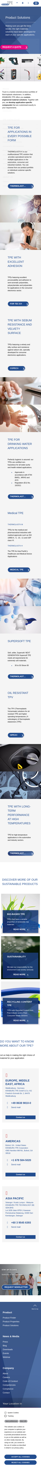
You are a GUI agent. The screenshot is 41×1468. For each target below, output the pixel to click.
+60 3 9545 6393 (21, 1222)
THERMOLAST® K (18, 186)
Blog (5, 1342)
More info (23, 1421)
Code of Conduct (10, 1378)
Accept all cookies (20, 1457)
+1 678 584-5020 (21, 1160)
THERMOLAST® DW (19, 496)
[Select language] (29, 3)
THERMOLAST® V (18, 853)
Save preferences (11, 1421)
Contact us (20, 1117)
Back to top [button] (35, 1307)
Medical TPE (16, 570)
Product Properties (11, 1318)
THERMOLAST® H (15, 546)
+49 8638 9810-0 (21, 1103)
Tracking (10, 1416)
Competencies (9, 1382)
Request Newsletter (16, 1287)
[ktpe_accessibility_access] (17, 3)
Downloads (8, 1346)
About (5, 1370)
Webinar (6, 1354)
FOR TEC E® (16, 304)
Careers (6, 1374)
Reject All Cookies (20, 1462)
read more (19, 929)
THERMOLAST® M (15, 524)
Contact (6, 1389)
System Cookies (13, 1412)
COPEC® (14, 368)
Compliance (8, 1385)
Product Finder (9, 1314)
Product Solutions (10, 1322)
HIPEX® (13, 735)
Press (5, 1338)
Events (6, 1350)
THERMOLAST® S (18, 676)
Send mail (15, 1107)
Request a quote (11, 47)
